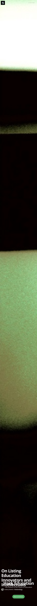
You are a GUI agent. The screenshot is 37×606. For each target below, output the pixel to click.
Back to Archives (18, 596)
